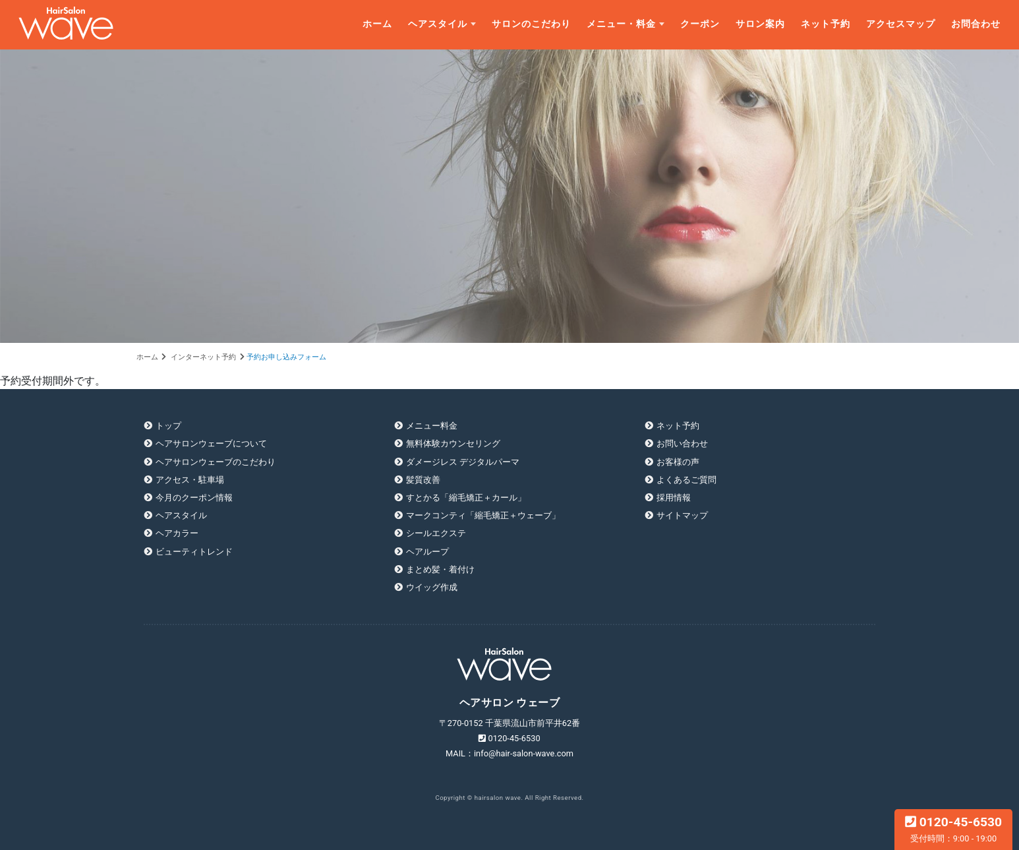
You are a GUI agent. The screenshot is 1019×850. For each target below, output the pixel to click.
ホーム (377, 24)
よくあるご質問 (686, 480)
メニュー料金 (431, 426)
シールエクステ (436, 533)
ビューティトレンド (194, 552)
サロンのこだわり (531, 24)
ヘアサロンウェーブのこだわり (216, 462)
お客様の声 (677, 462)
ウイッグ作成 (431, 587)
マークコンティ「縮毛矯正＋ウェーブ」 (483, 515)
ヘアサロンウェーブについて (211, 443)
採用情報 (673, 497)
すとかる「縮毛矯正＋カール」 (466, 497)
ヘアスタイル (437, 24)
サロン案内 (760, 24)
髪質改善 (423, 480)
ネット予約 (825, 24)
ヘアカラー (177, 533)
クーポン (700, 24)
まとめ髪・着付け (440, 569)
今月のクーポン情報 (194, 497)
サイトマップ (682, 515)
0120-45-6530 (953, 828)
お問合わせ (976, 24)
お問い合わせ (682, 443)
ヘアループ (427, 552)
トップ (168, 426)
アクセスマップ (900, 24)
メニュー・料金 (621, 24)
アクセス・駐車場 (190, 480)
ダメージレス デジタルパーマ (462, 462)
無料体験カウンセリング (453, 443)
